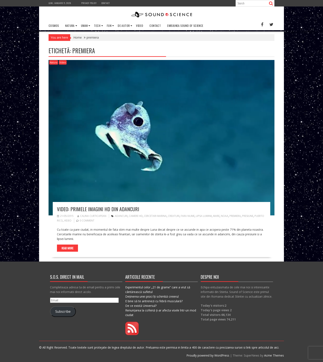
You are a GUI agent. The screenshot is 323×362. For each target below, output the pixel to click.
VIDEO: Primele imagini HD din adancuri (98, 209)
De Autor (124, 25)
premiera (235, 216)
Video (139, 25)
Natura (69, 25)
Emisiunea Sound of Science (185, 25)
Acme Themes (274, 355)
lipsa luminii (204, 216)
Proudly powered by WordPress (207, 355)
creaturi (173, 216)
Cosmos (54, 25)
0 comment (87, 220)
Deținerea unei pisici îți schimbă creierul (152, 296)
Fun (109, 25)
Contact (106, 3)
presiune (247, 216)
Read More (67, 248)
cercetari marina (155, 216)
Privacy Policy (89, 3)
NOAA (224, 216)
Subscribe (63, 311)
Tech (97, 25)
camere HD (136, 216)
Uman (84, 25)
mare (216, 216)
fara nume (188, 216)
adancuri (121, 216)
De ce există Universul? (141, 306)
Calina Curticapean (91, 216)
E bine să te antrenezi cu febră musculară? (154, 301)
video (67, 220)
